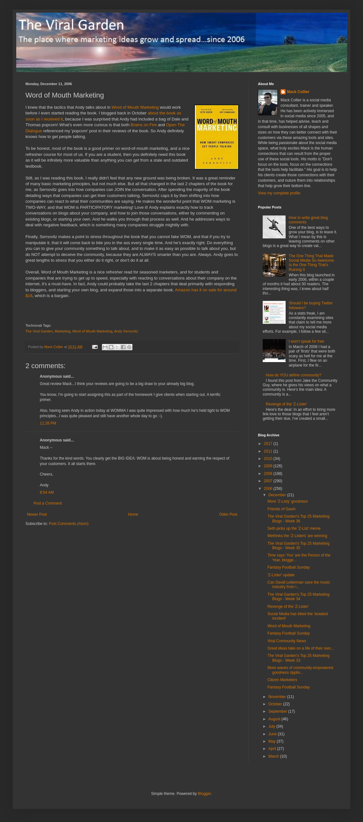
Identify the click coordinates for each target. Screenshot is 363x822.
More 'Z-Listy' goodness (287, 501)
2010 (269, 458)
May (272, 741)
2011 (269, 451)
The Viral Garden (39, 331)
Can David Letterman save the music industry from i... (298, 584)
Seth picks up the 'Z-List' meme (294, 528)
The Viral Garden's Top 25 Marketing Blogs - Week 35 (298, 545)
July (272, 726)
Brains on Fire (144, 124)
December (277, 495)
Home (133, 514)
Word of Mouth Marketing (135, 107)
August (274, 719)
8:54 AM (47, 492)
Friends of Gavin (281, 509)
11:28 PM (48, 423)
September (278, 711)
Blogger (204, 793)
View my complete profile (279, 193)
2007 (269, 481)
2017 (269, 443)
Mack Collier (298, 92)
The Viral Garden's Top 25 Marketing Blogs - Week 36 (298, 518)
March (274, 756)
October (275, 704)
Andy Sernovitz (126, 331)
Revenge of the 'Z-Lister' (286, 404)
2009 (269, 466)
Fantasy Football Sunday (288, 567)
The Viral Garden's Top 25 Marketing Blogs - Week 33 (298, 657)
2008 (269, 473)
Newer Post (37, 514)
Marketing (62, 331)
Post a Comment (47, 503)
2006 (269, 488)
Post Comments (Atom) (69, 523)
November (277, 697)
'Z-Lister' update (281, 575)
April (272, 748)
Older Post (228, 514)
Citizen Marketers (282, 680)
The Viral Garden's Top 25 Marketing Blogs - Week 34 (298, 596)
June (273, 734)
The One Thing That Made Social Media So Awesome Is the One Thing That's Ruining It (311, 263)
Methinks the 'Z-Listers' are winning (297, 536)
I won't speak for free (306, 341)
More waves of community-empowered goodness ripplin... (300, 670)
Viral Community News (286, 641)
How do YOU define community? (293, 375)
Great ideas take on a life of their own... (300, 648)
